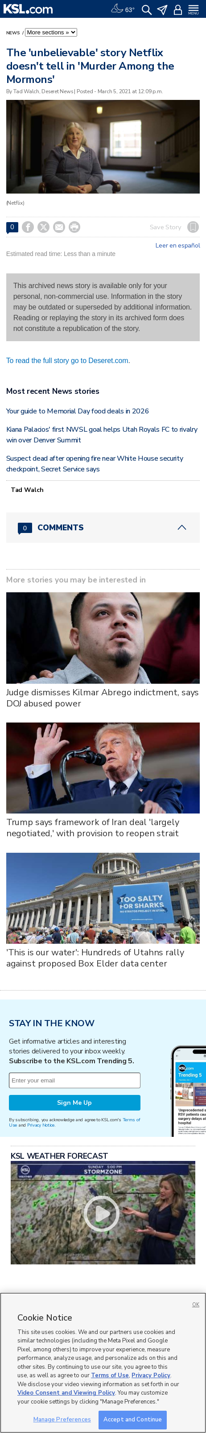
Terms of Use (110, 1375)
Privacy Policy (151, 1375)
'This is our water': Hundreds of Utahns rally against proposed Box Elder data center (95, 958)
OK (195, 1304)
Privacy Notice (40, 1125)
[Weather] (123, 9)
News (13, 33)
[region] (103, 1363)
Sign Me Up (74, 1102)
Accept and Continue (132, 1420)
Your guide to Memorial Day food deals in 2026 (77, 411)
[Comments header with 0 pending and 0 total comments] (103, 527)
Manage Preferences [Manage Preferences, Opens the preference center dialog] (62, 1420)
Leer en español (178, 246)
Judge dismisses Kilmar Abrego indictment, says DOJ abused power (102, 698)
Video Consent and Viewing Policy (66, 1393)
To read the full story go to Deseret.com (67, 360)
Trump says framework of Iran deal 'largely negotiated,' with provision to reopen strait (92, 827)
